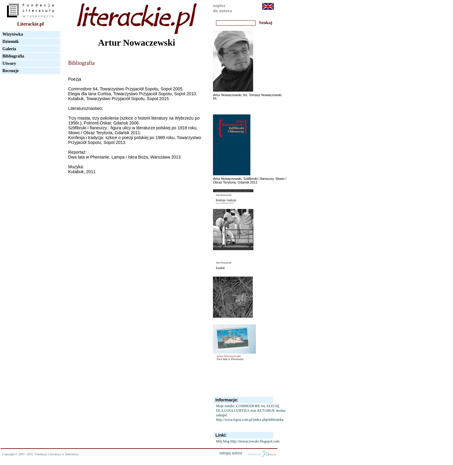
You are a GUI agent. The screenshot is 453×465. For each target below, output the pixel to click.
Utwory (9, 63)
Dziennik (10, 41)
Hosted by (262, 453)
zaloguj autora (230, 453)
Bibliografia (13, 56)
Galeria (9, 49)
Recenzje (10, 70)
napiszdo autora (222, 8)
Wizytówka (12, 34)
